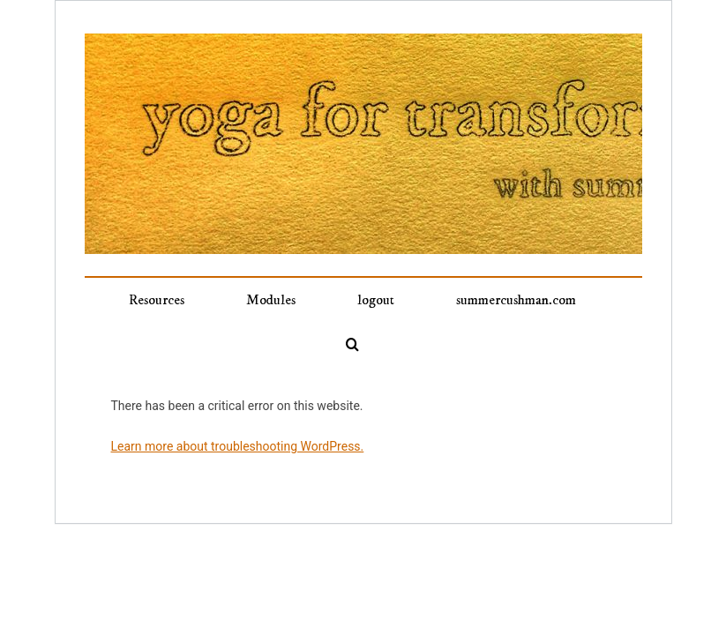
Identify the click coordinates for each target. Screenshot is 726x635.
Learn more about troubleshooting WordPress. (237, 446)
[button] (352, 344)
